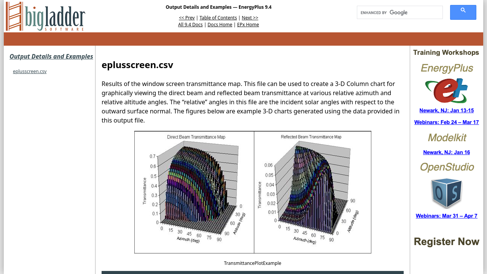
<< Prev (186, 17)
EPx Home (248, 24)
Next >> (250, 17)
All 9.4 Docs (190, 24)
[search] (397, 12)
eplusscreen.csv (29, 71)
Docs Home (220, 24)
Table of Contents (218, 17)
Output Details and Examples (51, 56)
